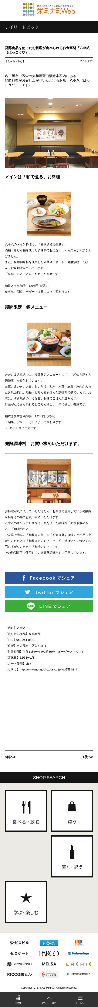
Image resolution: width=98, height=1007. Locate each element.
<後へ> (87, 757)
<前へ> (10, 757)
